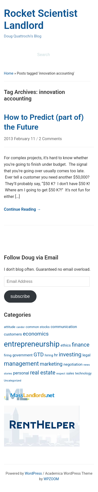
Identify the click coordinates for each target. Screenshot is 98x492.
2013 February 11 (20, 138)
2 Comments (50, 138)
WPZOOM (51, 479)
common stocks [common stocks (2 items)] (38, 327)
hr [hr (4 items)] (56, 355)
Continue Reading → (22, 209)
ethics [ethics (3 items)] (66, 345)
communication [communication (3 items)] (64, 326)
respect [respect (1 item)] (60, 373)
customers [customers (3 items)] (13, 334)
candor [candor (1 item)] (20, 327)
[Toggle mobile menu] (7, 55)
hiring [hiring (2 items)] (49, 355)
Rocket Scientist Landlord (41, 19)
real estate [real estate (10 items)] (42, 372)
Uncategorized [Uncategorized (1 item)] (12, 380)
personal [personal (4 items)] (21, 373)
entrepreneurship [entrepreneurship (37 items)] (32, 344)
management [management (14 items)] (21, 363)
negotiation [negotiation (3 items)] (72, 364)
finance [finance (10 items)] (80, 345)
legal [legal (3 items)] (86, 355)
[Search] (60, 54)
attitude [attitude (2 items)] (9, 327)
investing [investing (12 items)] (70, 354)
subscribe (20, 296)
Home (9, 73)
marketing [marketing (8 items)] (51, 364)
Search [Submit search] (87, 55)
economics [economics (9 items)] (36, 334)
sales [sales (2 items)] (70, 373)
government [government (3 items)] (22, 355)
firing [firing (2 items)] (8, 355)
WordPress (33, 473)
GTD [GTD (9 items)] (39, 355)
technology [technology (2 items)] (83, 373)
